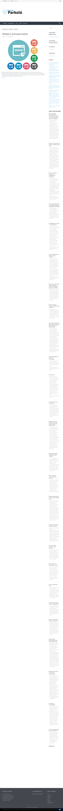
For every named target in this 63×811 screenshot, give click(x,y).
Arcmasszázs (52, 374)
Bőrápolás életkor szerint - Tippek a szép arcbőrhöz (54, 306)
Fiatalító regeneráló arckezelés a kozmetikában (53, 672)
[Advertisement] (47, 11)
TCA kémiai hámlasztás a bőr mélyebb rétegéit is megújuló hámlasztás (54, 205)
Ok (59, 809)
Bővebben (3, 77)
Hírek (17, 23)
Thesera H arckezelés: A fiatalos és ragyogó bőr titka (54, 144)
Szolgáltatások (11, 23)
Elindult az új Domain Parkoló (15, 34)
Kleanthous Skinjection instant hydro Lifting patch (54, 498)
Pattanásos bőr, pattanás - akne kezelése (52, 547)
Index (51, 60)
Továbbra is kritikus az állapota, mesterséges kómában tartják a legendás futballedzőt (54, 76)
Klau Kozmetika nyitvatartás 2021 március (53, 477)
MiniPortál (35, 807)
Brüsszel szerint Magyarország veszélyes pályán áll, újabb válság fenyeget (54, 64)
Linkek (20, 23)
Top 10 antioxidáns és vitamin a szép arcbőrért (54, 256)
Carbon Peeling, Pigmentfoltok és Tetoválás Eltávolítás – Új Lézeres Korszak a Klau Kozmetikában (54, 116)
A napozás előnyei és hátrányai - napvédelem (53, 358)
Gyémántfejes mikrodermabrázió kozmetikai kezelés (53, 640)
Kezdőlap (5, 23)
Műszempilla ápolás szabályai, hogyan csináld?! (53, 455)
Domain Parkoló (52, 55)
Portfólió (49, 800)
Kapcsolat (25, 23)
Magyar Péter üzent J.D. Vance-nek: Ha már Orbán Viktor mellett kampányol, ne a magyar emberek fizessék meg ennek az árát (54, 101)
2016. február (51, 49)
